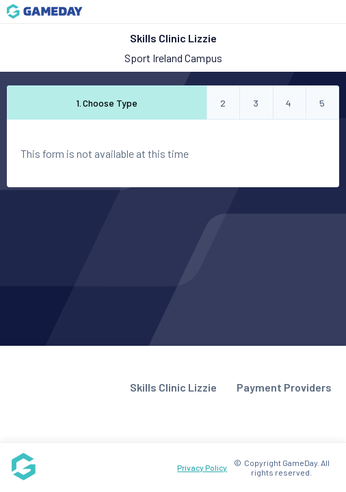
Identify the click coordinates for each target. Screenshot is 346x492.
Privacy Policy (202, 467)
